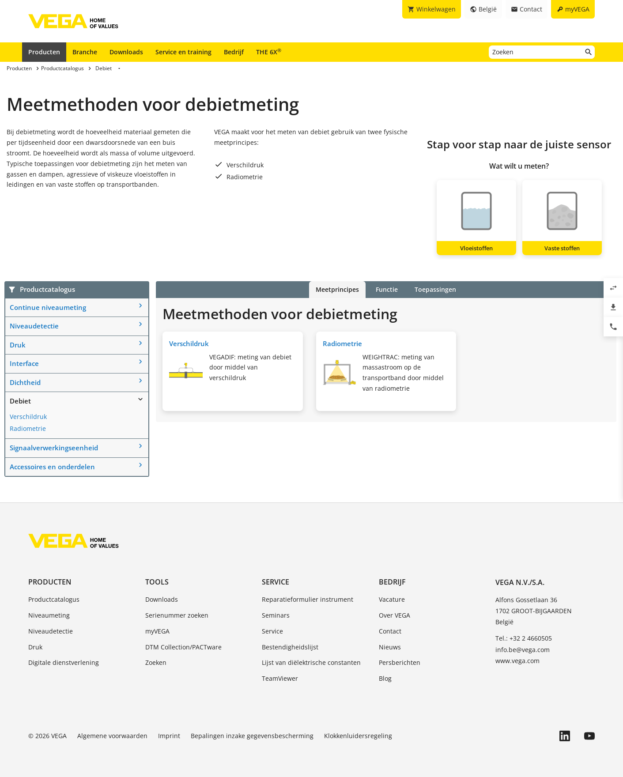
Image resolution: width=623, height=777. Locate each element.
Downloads (126, 52)
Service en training (183, 52)
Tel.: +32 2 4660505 (523, 638)
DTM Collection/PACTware (183, 647)
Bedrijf (234, 52)
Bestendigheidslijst (290, 647)
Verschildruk (28, 416)
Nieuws (390, 647)
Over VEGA (394, 615)
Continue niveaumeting (48, 307)
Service (275, 582)
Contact (390, 631)
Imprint (169, 736)
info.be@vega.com (522, 649)
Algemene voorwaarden (112, 736)
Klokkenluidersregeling (358, 736)
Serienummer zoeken (176, 615)
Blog (385, 678)
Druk (18, 344)
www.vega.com (517, 660)
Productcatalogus (53, 599)
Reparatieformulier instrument (307, 599)
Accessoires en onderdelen (52, 466)
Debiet (20, 400)
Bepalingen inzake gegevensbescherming (252, 736)
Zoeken (155, 662)
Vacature (392, 599)
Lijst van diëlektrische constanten (311, 662)
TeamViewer (280, 678)
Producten (44, 52)
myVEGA (157, 631)
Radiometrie (28, 428)
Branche (84, 52)
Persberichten (399, 662)
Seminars (276, 615)
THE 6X (268, 51)
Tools (157, 582)
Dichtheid (25, 382)
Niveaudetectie (34, 325)
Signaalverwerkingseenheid (54, 447)
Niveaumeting (49, 615)
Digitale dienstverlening (63, 662)
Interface (24, 363)
